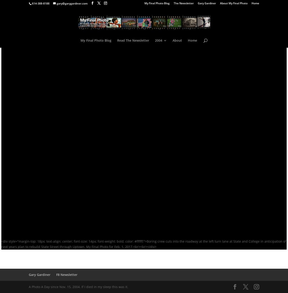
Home (255, 3)
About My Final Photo (234, 3)
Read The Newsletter (133, 41)
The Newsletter (184, 3)
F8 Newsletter (66, 275)
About (177, 41)
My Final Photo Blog (157, 3)
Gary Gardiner (207, 3)
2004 (158, 41)
